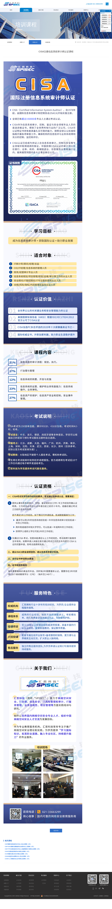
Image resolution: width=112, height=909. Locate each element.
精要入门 (22, 52)
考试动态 (56, 893)
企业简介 (68, 890)
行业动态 (56, 890)
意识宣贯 (31, 890)
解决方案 (41, 10)
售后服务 (71, 10)
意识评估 (31, 896)
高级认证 (35, 52)
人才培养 (18, 893)
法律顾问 (101, 906)
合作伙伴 (96, 906)
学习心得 (56, 896)
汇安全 (44, 893)
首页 (11, 10)
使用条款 (106, 906)
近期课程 (9, 52)
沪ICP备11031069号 (35, 906)
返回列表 (56, 840)
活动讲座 (56, 899)
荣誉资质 (68, 893)
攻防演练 (18, 896)
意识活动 (31, 893)
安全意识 (56, 10)
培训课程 (26, 10)
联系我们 (68, 899)
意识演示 (31, 899)
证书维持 (43, 890)
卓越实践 (47, 52)
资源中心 (86, 10)
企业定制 (18, 890)
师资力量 (68, 896)
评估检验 (18, 899)
